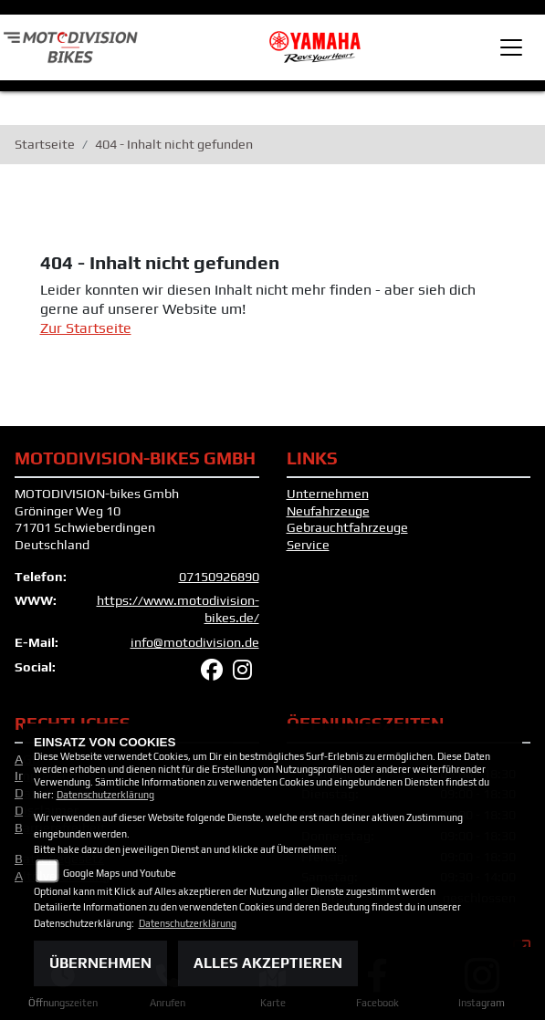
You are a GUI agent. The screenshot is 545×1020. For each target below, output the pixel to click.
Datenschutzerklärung (105, 794)
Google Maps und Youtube (119, 873)
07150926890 (219, 576)
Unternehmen (328, 493)
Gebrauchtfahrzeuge (347, 527)
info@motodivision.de (195, 642)
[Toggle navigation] (511, 47)
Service (308, 544)
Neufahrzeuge (328, 511)
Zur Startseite (85, 328)
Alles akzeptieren (268, 963)
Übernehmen (100, 963)
